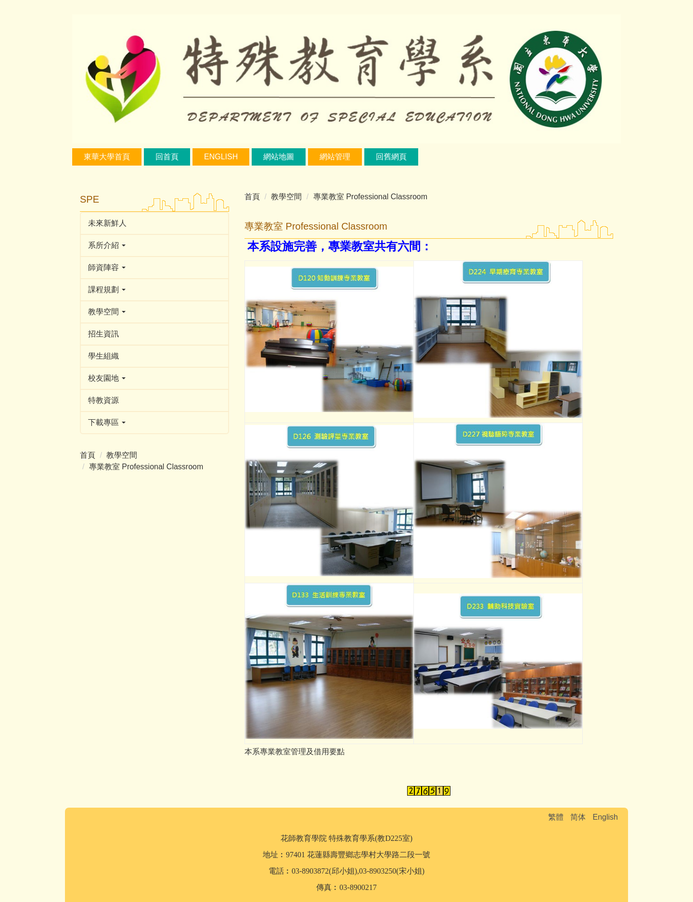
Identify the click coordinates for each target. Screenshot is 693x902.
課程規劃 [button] (107, 289)
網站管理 (335, 157)
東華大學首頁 (107, 157)
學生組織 (103, 356)
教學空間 (121, 455)
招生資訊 (103, 334)
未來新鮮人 (107, 223)
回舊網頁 (391, 157)
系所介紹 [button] (107, 245)
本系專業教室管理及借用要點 (294, 751)
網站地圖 (278, 157)
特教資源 (103, 400)
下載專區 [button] (107, 422)
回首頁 (167, 157)
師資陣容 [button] (107, 267)
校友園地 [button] (107, 378)
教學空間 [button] (107, 312)
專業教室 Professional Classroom (146, 467)
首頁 (87, 455)
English (221, 157)
